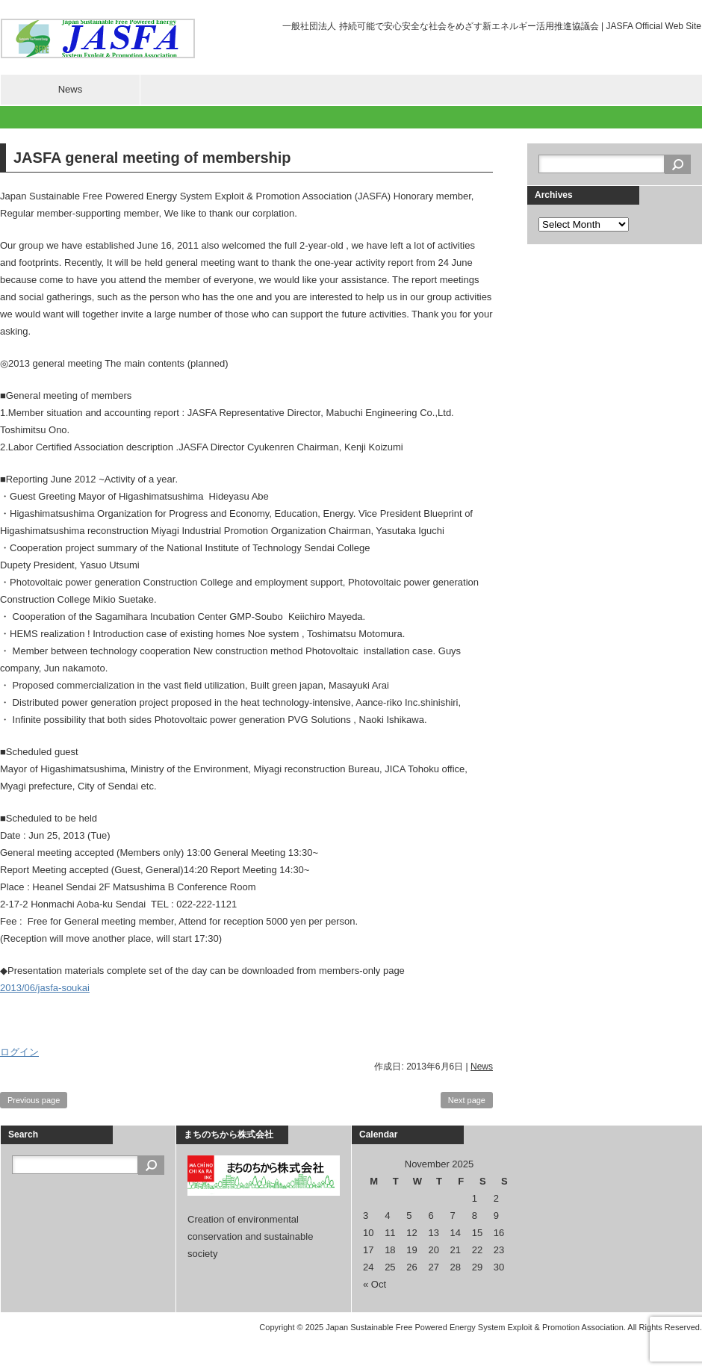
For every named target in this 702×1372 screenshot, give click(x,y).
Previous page (33, 1100)
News (70, 89)
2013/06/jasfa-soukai (45, 987)
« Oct (374, 1284)
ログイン (19, 1052)
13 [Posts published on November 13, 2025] (433, 1232)
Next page (466, 1100)
